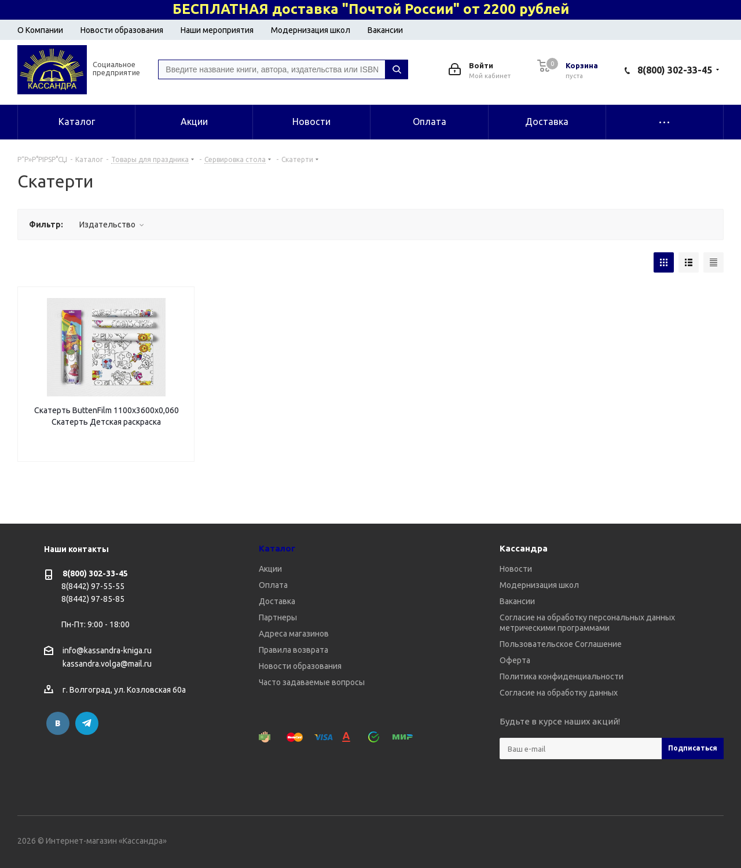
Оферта (515, 660)
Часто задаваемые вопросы (312, 682)
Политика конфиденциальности (561, 676)
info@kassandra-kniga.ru (107, 650)
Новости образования (121, 30)
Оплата (273, 585)
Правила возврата (293, 649)
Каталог (277, 548)
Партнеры (278, 617)
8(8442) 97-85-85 (92, 599)
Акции (270, 568)
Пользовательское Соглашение (561, 644)
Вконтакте (57, 723)
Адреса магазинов (294, 633)
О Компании (40, 30)
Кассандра (524, 548)
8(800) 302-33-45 (674, 70)
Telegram (86, 723)
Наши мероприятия (217, 30)
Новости (516, 568)
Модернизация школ (310, 30)
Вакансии (385, 30)
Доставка (277, 601)
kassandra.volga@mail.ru (107, 664)
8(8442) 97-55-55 (92, 586)
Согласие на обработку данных (559, 692)
